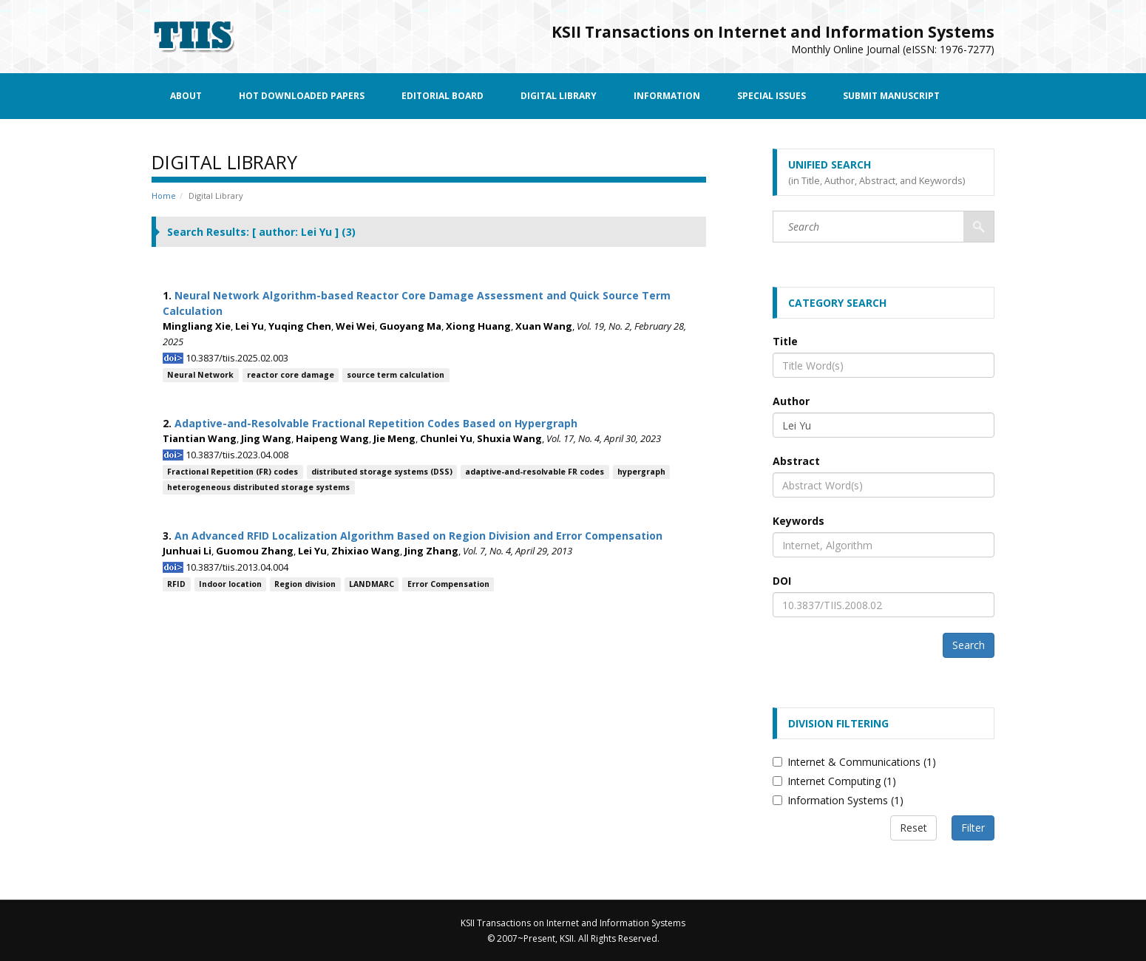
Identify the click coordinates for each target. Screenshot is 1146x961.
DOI (782, 581)
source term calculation (395, 375)
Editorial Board (442, 95)
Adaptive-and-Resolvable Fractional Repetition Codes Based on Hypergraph (375, 423)
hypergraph (641, 471)
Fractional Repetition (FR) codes (232, 471)
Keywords (798, 521)
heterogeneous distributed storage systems (258, 487)
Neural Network (200, 375)
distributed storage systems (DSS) (381, 471)
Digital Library (559, 95)
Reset (913, 828)
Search (968, 645)
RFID (176, 584)
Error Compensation (448, 584)
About (186, 95)
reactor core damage (290, 375)
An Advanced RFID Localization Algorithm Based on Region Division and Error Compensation (418, 536)
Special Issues (771, 95)
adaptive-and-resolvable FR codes (534, 471)
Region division (305, 584)
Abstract (796, 461)
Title (785, 341)
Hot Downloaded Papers (302, 95)
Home (164, 195)
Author (791, 401)
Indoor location (230, 584)
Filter (973, 828)
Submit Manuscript (891, 95)
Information (667, 95)
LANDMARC (371, 584)
